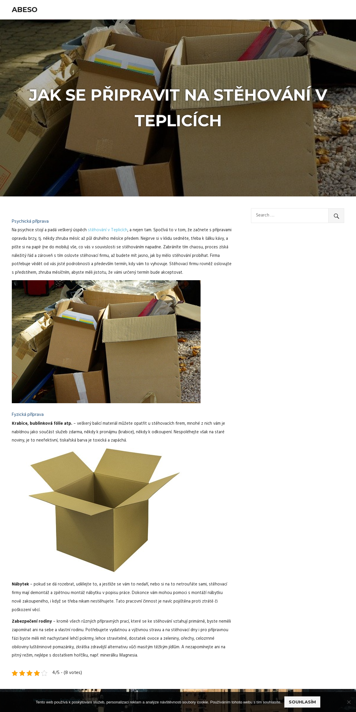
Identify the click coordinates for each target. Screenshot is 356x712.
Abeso (24, 9)
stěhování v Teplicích (107, 230)
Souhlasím (302, 702)
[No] (349, 702)
